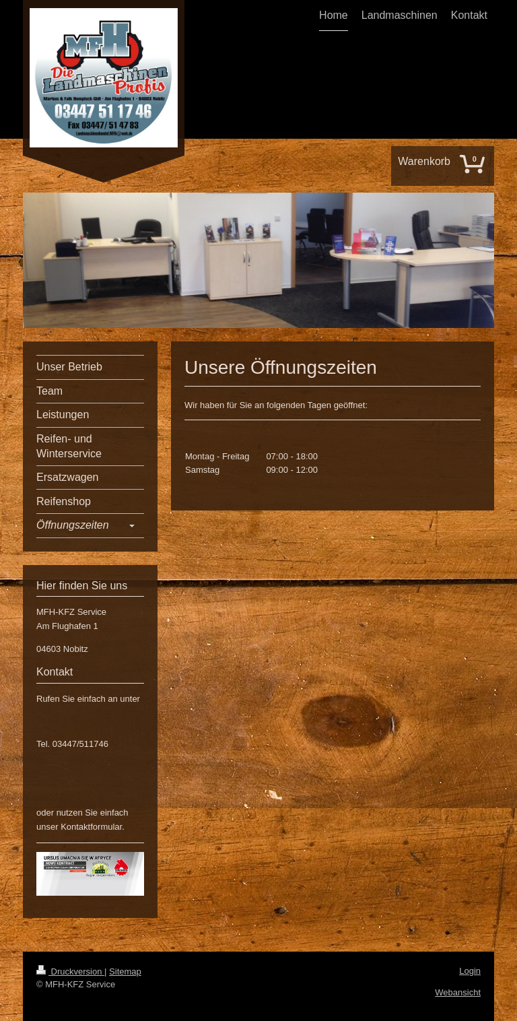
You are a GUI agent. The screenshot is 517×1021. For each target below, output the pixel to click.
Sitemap (125, 971)
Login (470, 971)
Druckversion (70, 971)
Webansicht (458, 992)
